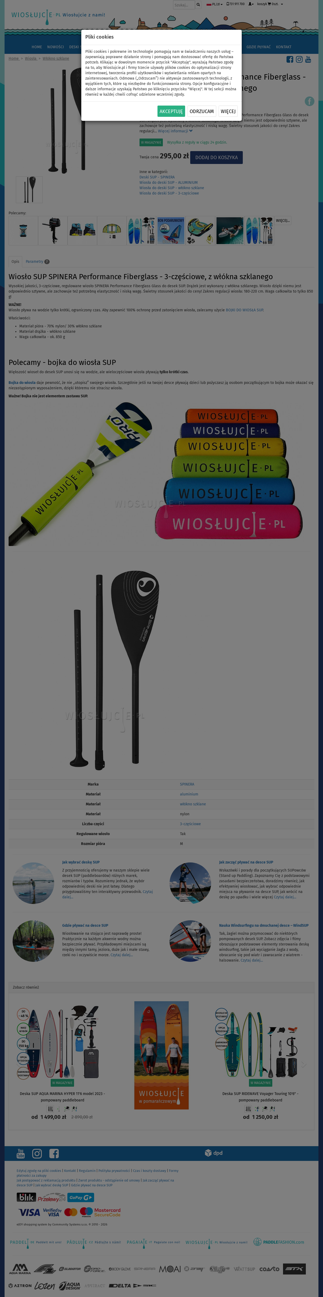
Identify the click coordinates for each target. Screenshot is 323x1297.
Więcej (228, 111)
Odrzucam (202, 111)
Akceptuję (171, 111)
